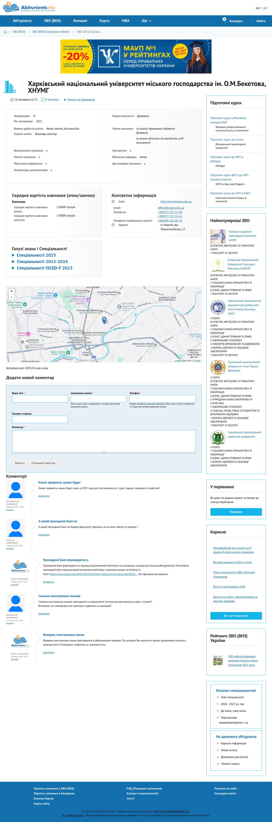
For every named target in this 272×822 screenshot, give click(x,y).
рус (266, 8)
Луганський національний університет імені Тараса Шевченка (244, 366)
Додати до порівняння (81, 99)
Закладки (236, 21)
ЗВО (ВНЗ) (52, 20)
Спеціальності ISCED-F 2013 (45, 268)
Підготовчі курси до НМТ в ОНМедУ (226, 159)
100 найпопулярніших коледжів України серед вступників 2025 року (243, 661)
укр (258, 8)
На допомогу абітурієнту (236, 736)
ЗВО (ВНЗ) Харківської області (51, 31)
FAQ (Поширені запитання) (144, 788)
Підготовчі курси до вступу (226, 139)
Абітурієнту (22, 20)
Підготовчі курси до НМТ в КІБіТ (230, 193)
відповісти (44, 496)
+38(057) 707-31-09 (170, 212)
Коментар (18, 427)
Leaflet (178, 360)
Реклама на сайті (225, 788)
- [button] (11, 297)
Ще (144, 20)
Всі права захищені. (73, 815)
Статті (130, 798)
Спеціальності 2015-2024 (42, 261)
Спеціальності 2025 (36, 255)
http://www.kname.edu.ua (176, 201)
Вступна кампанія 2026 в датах (232, 562)
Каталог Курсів (44, 798)
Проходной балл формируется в (66, 560)
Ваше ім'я (18, 393)
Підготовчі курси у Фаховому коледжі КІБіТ (228, 120)
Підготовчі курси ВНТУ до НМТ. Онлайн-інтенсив (229, 177)
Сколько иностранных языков (59, 596)
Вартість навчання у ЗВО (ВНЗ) (54, 788)
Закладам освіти (225, 793)
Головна (6, 31)
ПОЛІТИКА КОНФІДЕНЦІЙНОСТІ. (171, 811)
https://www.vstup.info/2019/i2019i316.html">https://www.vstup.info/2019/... (93, 574)
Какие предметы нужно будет (60, 482)
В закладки (52, 99)
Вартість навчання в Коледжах (54, 793)
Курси (105, 20)
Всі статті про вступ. (236, 616)
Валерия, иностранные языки (63, 635)
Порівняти (236, 512)
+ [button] (11, 291)
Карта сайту (42, 803)
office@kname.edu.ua (171, 208)
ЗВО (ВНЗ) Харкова (88, 31)
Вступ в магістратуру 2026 (229, 586)
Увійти (260, 21)
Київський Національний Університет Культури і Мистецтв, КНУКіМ (243, 264)
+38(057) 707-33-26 (170, 216)
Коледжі (80, 20)
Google (197, 360)
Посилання (10, 510)
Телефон (135, 393)
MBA (126, 20)
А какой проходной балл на (58, 521)
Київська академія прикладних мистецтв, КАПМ (242, 236)
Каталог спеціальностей (236, 690)
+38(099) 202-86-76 (170, 220)
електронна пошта (82, 393)
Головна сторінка (22, 413)
